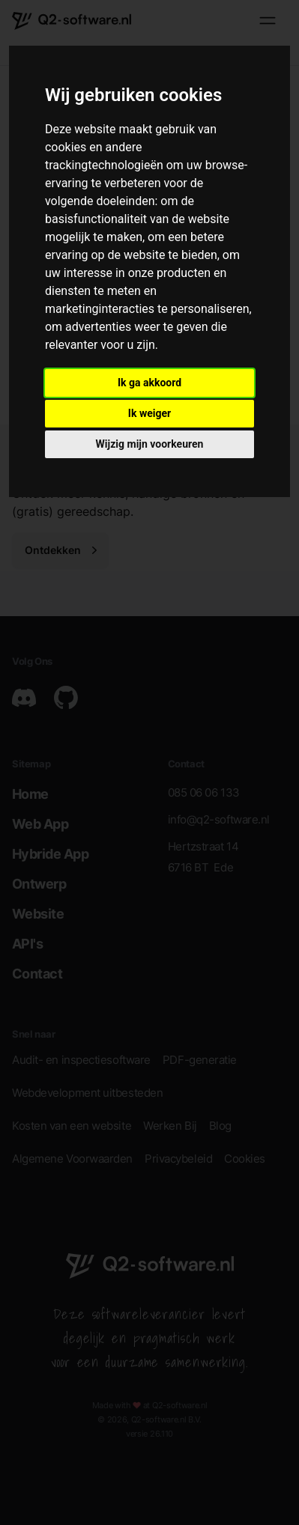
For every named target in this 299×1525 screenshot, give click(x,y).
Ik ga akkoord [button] (149, 383)
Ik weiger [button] (149, 413)
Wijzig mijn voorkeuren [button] (150, 444)
